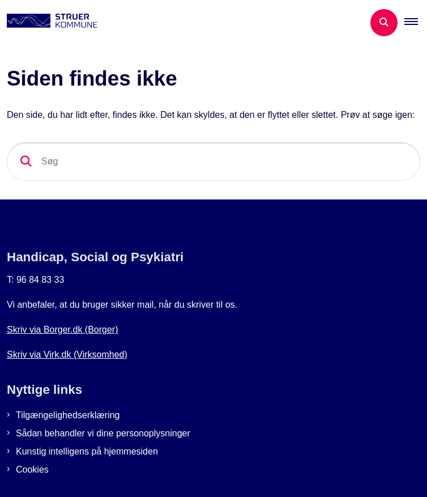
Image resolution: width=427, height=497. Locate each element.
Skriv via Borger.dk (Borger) (62, 329)
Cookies (32, 469)
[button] (415, 22)
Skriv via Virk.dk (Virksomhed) (67, 354)
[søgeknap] (26, 161)
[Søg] (213, 161)
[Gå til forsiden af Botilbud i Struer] (48, 23)
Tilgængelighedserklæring (68, 415)
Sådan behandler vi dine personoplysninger (103, 433)
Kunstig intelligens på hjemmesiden (87, 451)
